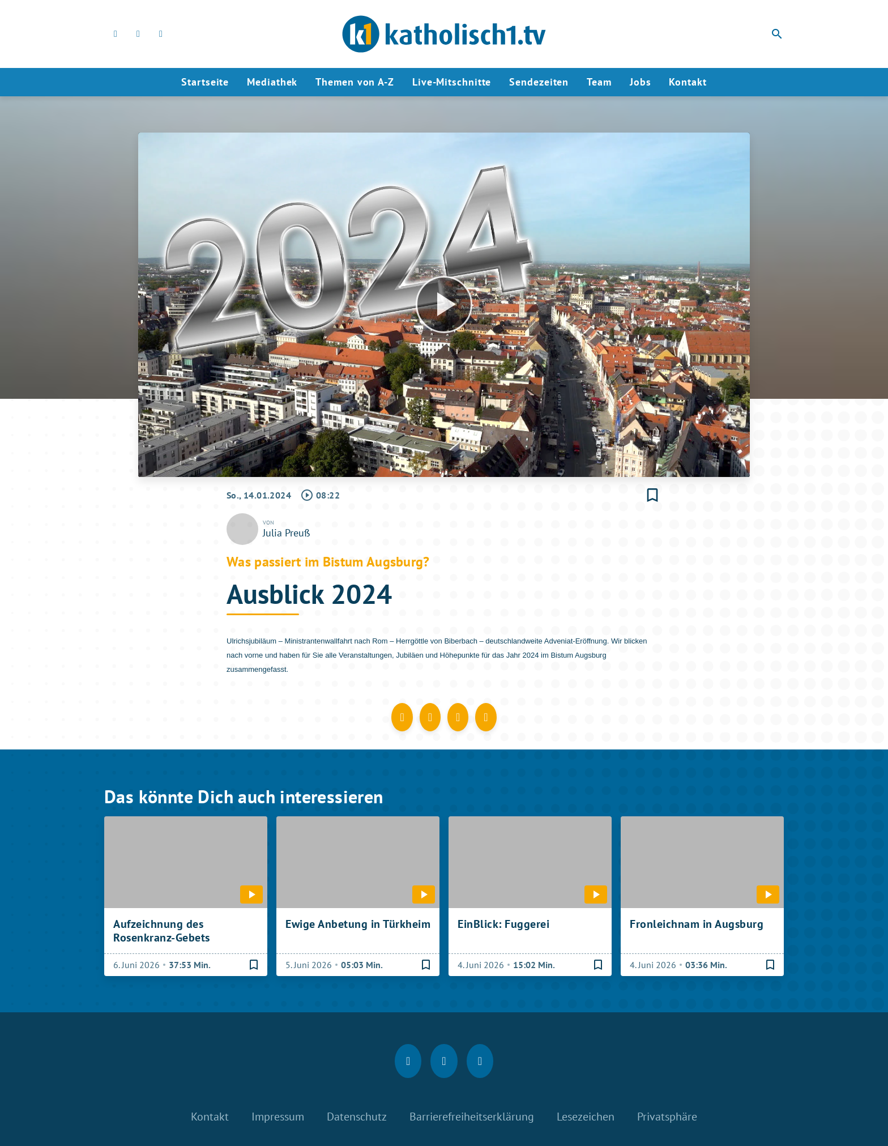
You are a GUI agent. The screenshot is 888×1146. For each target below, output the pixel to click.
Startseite (205, 81)
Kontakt (687, 81)
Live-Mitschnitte (451, 81)
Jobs (640, 81)
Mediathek (272, 81)
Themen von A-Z (354, 81)
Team (599, 81)
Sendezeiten (539, 81)
